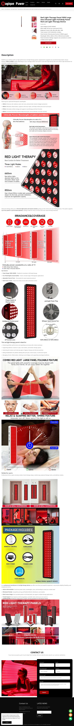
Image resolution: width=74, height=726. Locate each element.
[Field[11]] (46, 671)
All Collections (7, 9)
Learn (26, 4)
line (44, 47)
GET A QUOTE (69, 3)
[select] (53, 678)
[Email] (44, 712)
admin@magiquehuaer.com (24, 711)
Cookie (7, 715)
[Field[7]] (46, 665)
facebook (41, 47)
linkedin (59, 47)
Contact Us (32, 4)
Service (43, 2)
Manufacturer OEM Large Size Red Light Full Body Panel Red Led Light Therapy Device (34, 9)
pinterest (53, 47)
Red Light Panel (14, 9)
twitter (47, 47)
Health (48, 2)
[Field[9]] (62, 665)
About (38, 2)
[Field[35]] (62, 671)
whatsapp (50, 47)
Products (32, 2)
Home (26, 2)
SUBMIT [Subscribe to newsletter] (39, 715)
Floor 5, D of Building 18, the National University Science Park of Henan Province (26, 708)
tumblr (56, 47)
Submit (44, 692)
